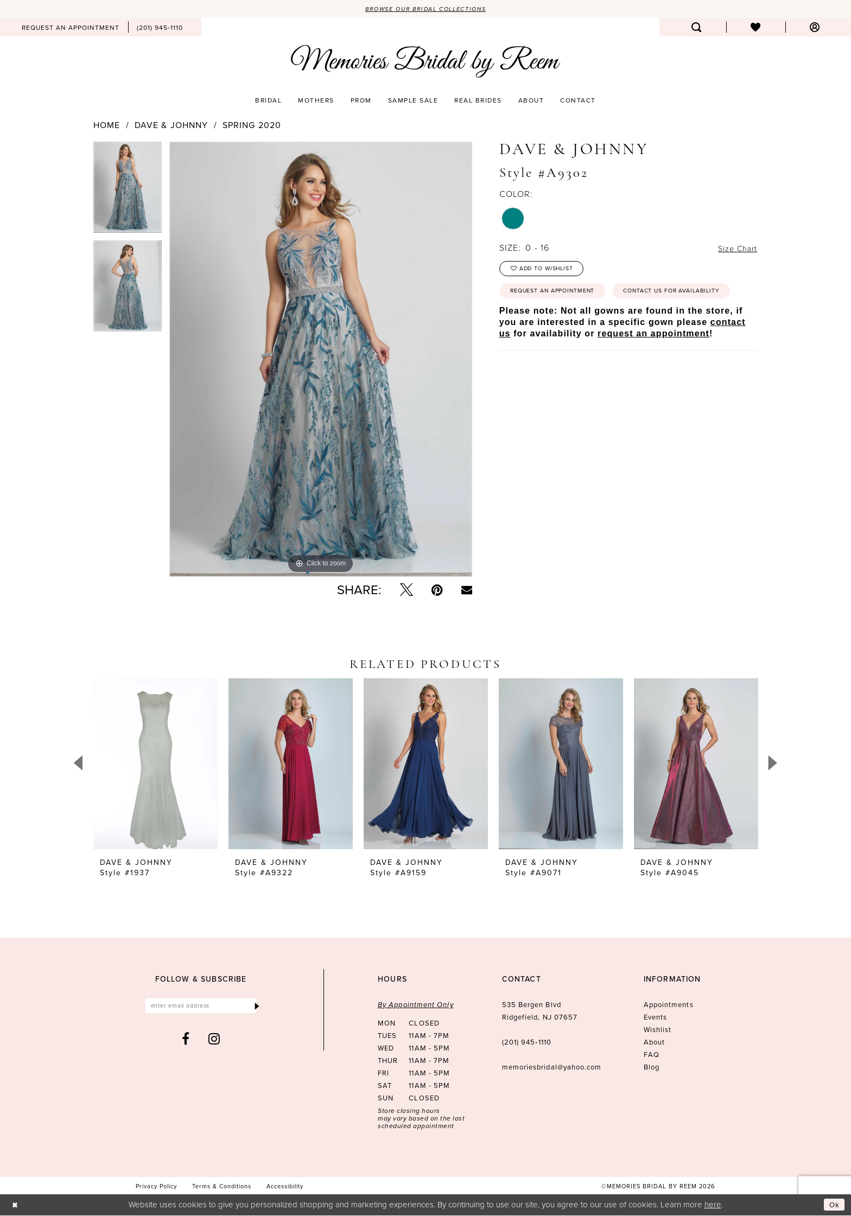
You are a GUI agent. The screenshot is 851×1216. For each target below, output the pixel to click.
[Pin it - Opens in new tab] (437, 590)
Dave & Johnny (171, 125)
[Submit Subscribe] (256, 1007)
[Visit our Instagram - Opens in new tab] (214, 1041)
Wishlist (658, 1031)
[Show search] (696, 28)
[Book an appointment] (70, 28)
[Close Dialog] (16, 1205)
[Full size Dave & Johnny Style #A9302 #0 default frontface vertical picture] (321, 360)
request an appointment (653, 366)
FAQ (651, 1056)
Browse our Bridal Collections (426, 9)
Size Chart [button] (735, 249)
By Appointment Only (416, 1006)
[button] (814, 28)
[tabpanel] (127, 191)
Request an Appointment (560, 297)
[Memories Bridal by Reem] (425, 62)
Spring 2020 (252, 125)
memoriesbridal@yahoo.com (552, 1068)
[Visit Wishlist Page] (755, 28)
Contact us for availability (567, 322)
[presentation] (155, 764)
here (712, 1205)
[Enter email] (201, 1007)
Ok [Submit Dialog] (834, 1205)
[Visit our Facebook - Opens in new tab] (186, 1041)
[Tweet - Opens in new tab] (406, 590)
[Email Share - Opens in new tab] (466, 590)
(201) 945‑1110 (526, 1043)
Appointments (669, 1006)
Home (106, 125)
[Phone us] (160, 28)
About (654, 1043)
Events (655, 1018)
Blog (651, 1068)
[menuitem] (70, 28)
